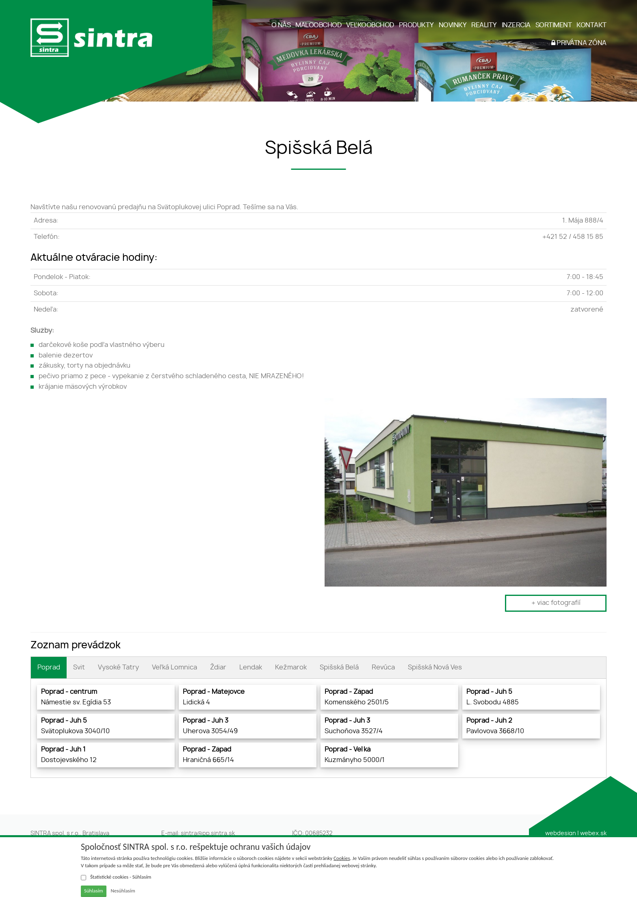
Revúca (383, 667)
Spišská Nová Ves (435, 667)
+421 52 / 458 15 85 (572, 237)
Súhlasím (93, 891)
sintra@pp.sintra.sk (208, 833)
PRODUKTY (416, 25)
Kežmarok (291, 667)
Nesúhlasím (122, 891)
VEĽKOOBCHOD (370, 25)
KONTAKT (591, 25)
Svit (79, 667)
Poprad (48, 667)
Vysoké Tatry (118, 667)
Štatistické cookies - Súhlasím (116, 877)
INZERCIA (516, 25)
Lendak (250, 667)
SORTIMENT (553, 25)
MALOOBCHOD (318, 25)
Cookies (342, 858)
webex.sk (593, 833)
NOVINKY (453, 25)
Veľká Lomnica (174, 667)
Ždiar (218, 667)
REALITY (484, 25)
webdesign (560, 833)
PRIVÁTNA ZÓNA (579, 42)
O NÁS (281, 25)
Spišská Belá (339, 667)
